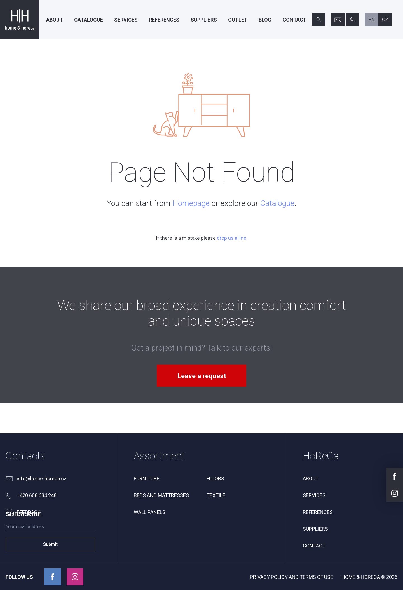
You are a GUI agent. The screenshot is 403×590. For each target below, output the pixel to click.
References (164, 20)
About (54, 20)
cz (385, 19)
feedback (29, 512)
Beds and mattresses (161, 495)
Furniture (147, 478)
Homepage (191, 203)
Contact (294, 20)
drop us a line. (232, 238)
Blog (265, 20)
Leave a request (201, 376)
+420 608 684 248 (37, 495)
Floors (215, 478)
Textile (216, 495)
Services (126, 20)
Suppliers (204, 20)
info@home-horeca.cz (42, 478)
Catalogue (88, 20)
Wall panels (149, 512)
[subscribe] (50, 551)
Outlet (237, 20)
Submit (50, 568)
